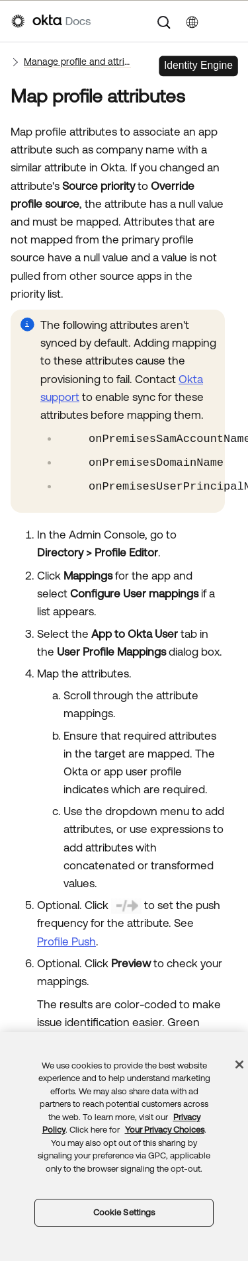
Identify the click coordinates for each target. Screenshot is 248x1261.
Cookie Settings (124, 1212)
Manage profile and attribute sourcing (77, 61)
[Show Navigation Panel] (230, 21)
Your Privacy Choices (164, 1130)
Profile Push (66, 941)
